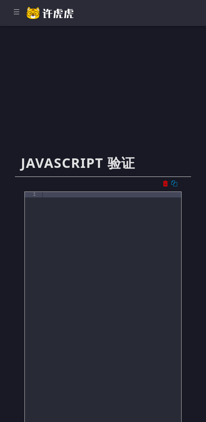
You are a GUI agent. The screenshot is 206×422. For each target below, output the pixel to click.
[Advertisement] (103, 94)
